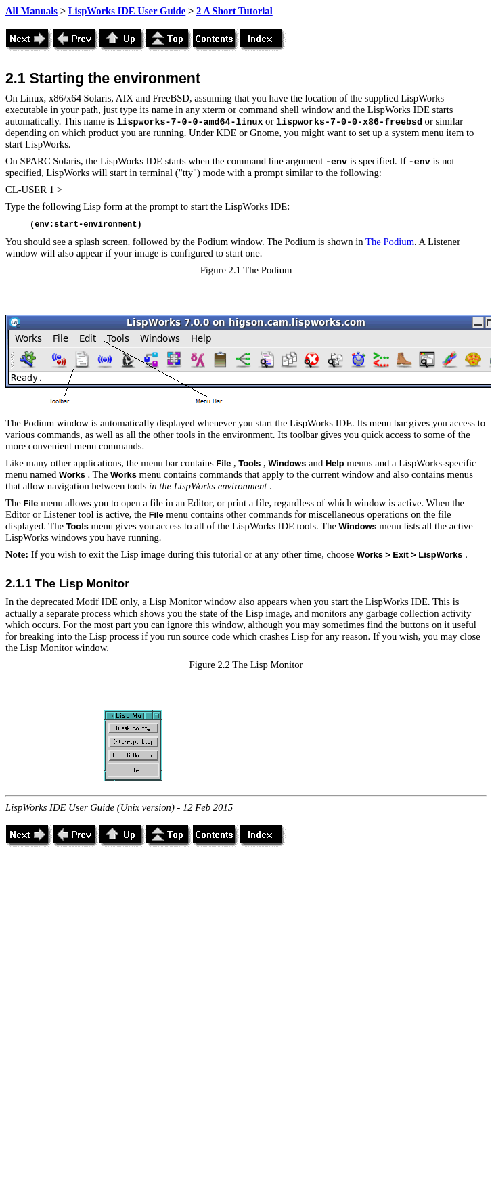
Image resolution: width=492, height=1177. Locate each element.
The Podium (389, 241)
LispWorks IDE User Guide (127, 10)
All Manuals (31, 10)
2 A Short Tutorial (234, 10)
